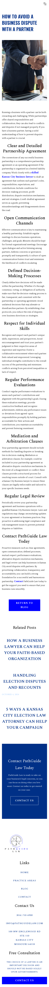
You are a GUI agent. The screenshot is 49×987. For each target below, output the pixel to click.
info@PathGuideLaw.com (24, 923)
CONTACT (24, 897)
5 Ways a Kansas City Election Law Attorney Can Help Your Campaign (24, 718)
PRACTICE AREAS (24, 880)
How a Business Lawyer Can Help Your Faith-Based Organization (24, 650)
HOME (24, 872)
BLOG (24, 888)
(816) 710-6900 (24, 915)
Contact (18, 581)
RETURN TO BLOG (24, 605)
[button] (45, 4)
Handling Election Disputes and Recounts (24, 681)
